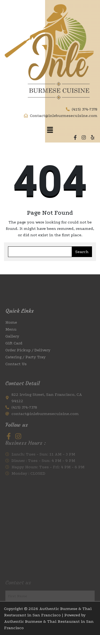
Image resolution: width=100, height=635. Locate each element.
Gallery (12, 350)
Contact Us (16, 377)
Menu (11, 343)
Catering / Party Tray (25, 370)
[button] (50, 129)
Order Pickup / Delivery (27, 363)
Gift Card (13, 357)
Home (11, 336)
